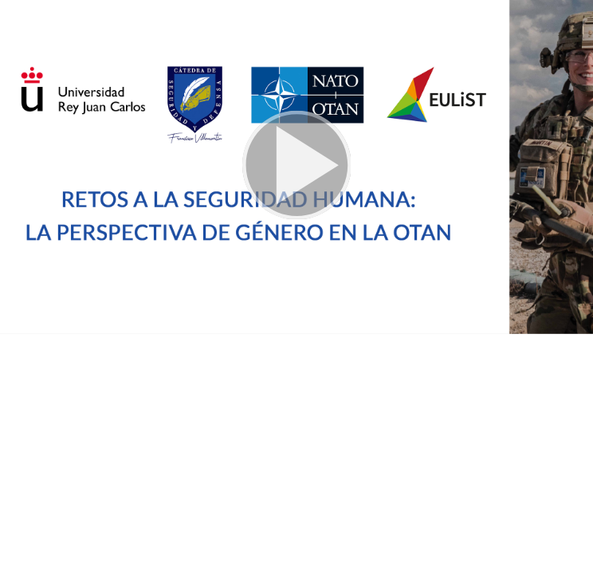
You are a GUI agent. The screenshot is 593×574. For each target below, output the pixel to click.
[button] (296, 167)
